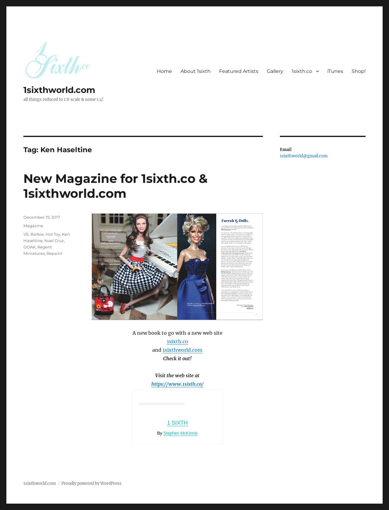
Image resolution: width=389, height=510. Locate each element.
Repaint (54, 253)
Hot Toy (53, 234)
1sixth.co (302, 71)
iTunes (335, 71)
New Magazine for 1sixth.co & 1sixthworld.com (115, 186)
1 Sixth (177, 423)
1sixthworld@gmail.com (304, 156)
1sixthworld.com (59, 90)
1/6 (26, 234)
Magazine (33, 225)
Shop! (359, 71)
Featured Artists (238, 71)
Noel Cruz (54, 240)
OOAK (29, 247)
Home (164, 71)
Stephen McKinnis (180, 433)
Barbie (37, 234)
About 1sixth (196, 71)
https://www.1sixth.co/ (177, 384)
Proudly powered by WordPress (91, 483)
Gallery (275, 71)
